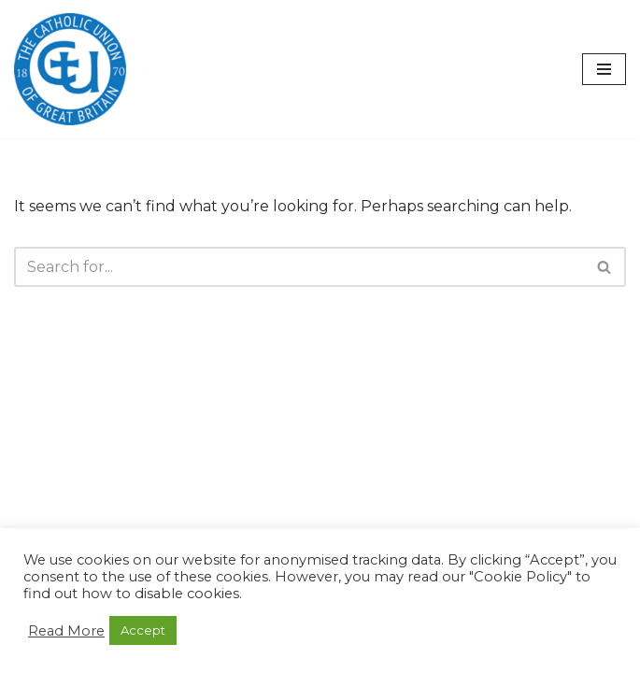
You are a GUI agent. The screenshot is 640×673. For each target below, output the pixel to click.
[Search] (299, 267)
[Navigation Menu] (604, 69)
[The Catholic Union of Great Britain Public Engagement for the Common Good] (70, 69)
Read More (66, 631)
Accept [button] (143, 630)
